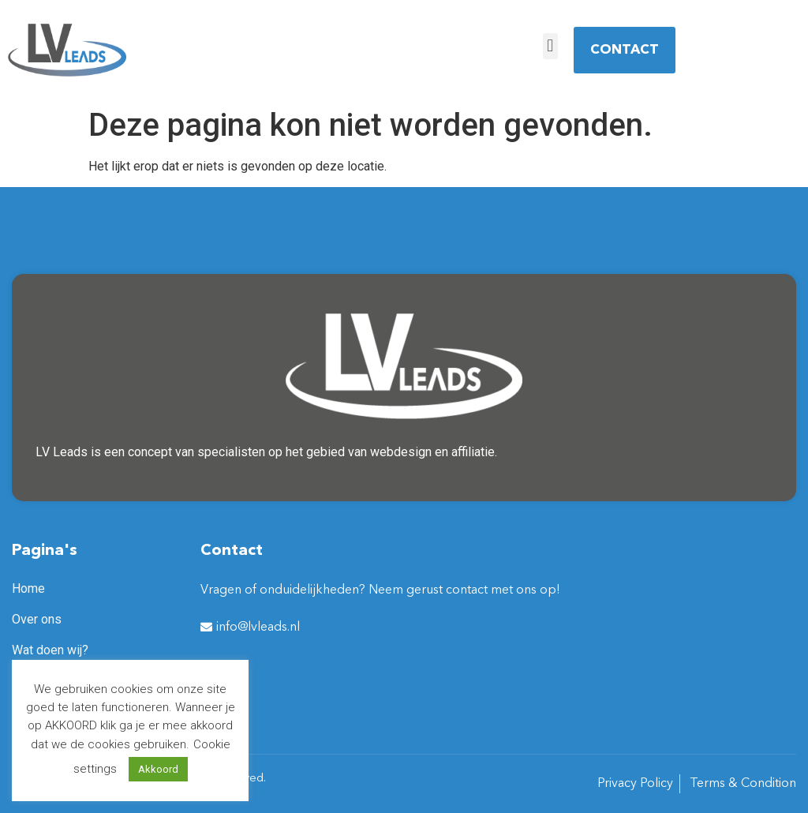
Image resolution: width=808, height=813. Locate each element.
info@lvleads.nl (258, 627)
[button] (550, 46)
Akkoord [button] (158, 769)
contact (467, 590)
